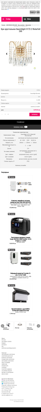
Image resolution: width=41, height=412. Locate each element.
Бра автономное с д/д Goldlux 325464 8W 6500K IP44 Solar (21, 309)
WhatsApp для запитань (9, 382)
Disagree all (33, 12)
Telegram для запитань (9, 383)
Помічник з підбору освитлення (9, 385)
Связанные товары (20, 127)
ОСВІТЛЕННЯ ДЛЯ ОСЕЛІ (11, 25)
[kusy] (5, 114)
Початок (3, 25)
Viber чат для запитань (8, 380)
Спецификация (20, 122)
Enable (38, 12)
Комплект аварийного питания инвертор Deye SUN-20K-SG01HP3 (20, 201)
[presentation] (6, 54)
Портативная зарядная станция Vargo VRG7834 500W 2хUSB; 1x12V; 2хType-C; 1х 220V (20, 239)
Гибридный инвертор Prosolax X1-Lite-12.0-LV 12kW (20, 274)
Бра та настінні (21, 25)
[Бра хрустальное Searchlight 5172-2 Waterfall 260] (20, 54)
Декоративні (28, 25)
